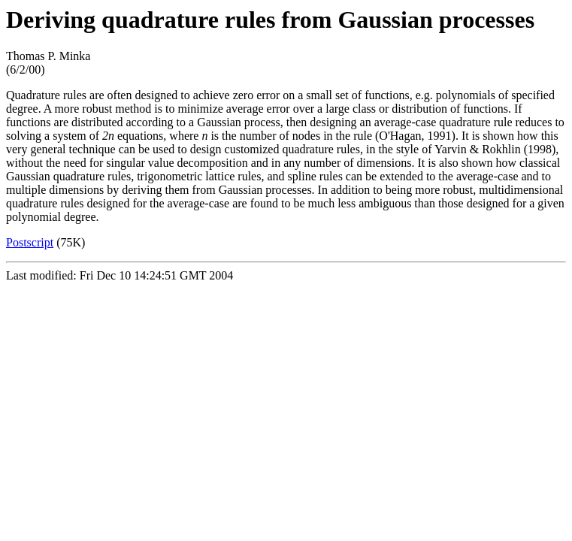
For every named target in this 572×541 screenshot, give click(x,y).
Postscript (29, 242)
